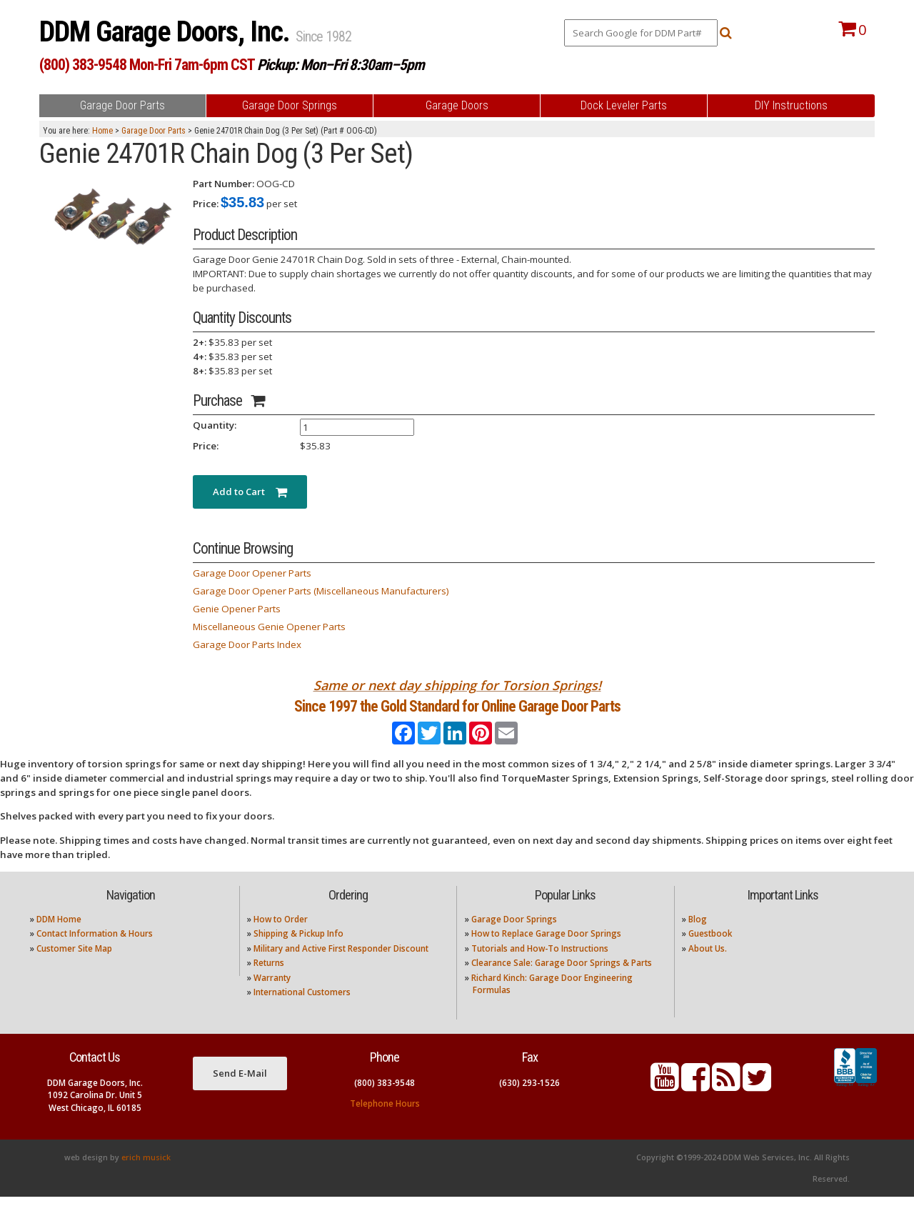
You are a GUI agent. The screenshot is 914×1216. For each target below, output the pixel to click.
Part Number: (223, 183)
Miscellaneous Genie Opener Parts (269, 626)
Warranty (272, 996)
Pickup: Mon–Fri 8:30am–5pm (340, 65)
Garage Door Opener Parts (252, 573)
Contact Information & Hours (94, 952)
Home (102, 131)
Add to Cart (250, 491)
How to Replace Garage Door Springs (546, 952)
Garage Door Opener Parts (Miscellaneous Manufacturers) (321, 590)
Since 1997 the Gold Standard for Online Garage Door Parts (457, 715)
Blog (697, 938)
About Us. (707, 967)
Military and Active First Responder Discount (340, 967)
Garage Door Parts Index (247, 644)
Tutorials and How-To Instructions (539, 967)
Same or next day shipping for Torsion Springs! (457, 685)
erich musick (146, 1177)
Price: (206, 203)
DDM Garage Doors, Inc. (167, 32)
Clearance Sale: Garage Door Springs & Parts (561, 982)
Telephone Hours (385, 1122)
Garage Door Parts (153, 131)
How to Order (280, 938)
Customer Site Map (74, 967)
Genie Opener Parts (237, 608)
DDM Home (58, 938)
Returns (268, 982)
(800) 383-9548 (384, 1101)
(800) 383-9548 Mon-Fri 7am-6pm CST (146, 65)
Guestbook (710, 952)
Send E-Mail (240, 1092)
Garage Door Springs (514, 938)
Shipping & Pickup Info (298, 952)
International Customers (302, 1011)
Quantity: (214, 425)
